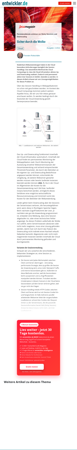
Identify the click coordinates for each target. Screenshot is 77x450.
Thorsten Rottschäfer (31, 56)
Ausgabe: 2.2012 (53, 48)
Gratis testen (65, 3)
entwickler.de (14, 4)
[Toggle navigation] (15, 3)
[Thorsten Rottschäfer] (20, 56)
